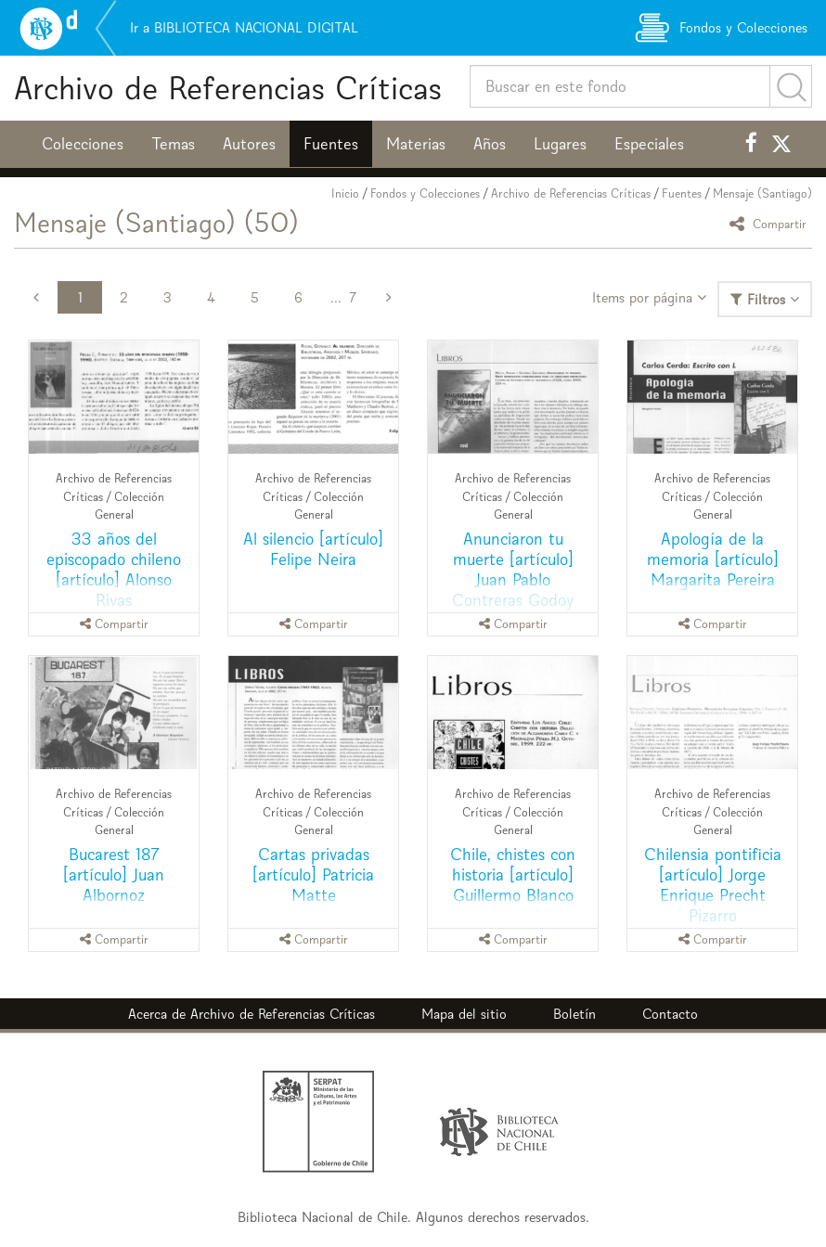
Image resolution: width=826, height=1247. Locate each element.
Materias (415, 144)
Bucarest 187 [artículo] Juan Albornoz (113, 874)
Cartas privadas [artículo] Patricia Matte (313, 874)
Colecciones (82, 144)
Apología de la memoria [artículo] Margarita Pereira (713, 559)
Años (489, 144)
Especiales (649, 144)
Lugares (560, 144)
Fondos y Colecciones (425, 193)
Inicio (345, 193)
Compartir (770, 223)
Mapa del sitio (464, 1013)
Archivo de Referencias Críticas (228, 88)
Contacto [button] (670, 1013)
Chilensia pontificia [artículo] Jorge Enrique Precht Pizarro (712, 884)
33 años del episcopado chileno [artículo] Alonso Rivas (113, 569)
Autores (249, 144)
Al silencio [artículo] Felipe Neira (313, 549)
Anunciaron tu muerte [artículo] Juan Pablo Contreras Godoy (513, 569)
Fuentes (330, 144)
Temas (173, 144)
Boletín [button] (574, 1013)
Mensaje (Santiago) (762, 193)
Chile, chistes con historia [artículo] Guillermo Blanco (512, 874)
